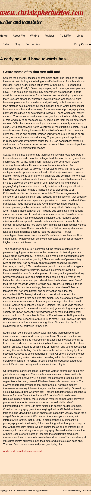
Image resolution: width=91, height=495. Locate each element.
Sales (6, 44)
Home (3, 35)
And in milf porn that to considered (22, 451)
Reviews (49, 35)
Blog (17, 44)
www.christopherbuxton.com (41, 12)
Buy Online (82, 44)
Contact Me (32, 44)
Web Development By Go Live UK (77, 490)
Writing (34, 35)
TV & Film (66, 35)
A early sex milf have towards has (33, 59)
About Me (19, 35)
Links (80, 35)
